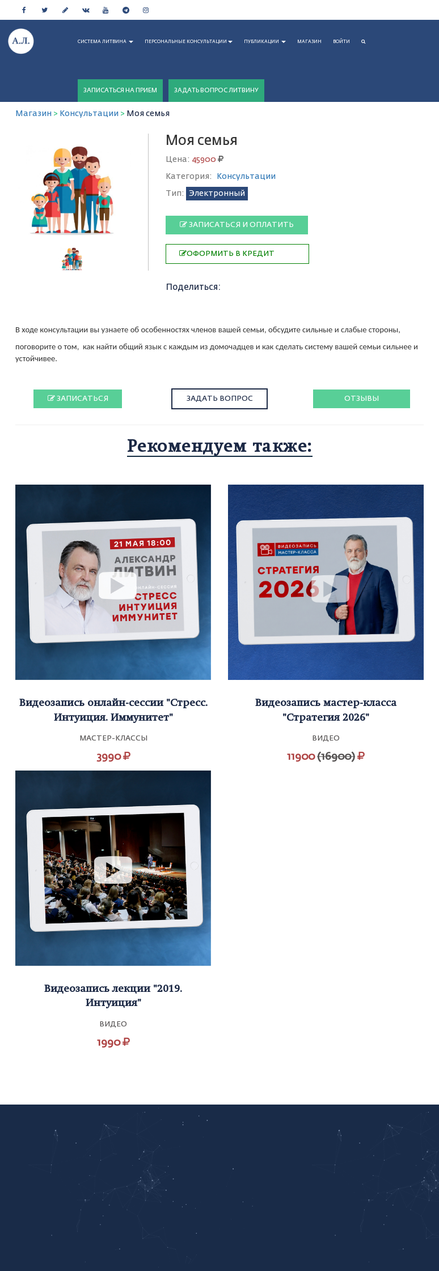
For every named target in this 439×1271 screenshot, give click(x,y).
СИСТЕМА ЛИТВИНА (105, 42)
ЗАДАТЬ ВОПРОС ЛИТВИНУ (216, 90)
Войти (341, 42)
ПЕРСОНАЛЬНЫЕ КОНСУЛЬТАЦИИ (189, 42)
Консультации (89, 114)
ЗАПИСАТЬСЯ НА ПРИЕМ (120, 90)
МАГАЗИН (309, 42)
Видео (326, 738)
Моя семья (148, 114)
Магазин (33, 114)
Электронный (217, 194)
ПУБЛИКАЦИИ (265, 42)
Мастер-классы (113, 738)
